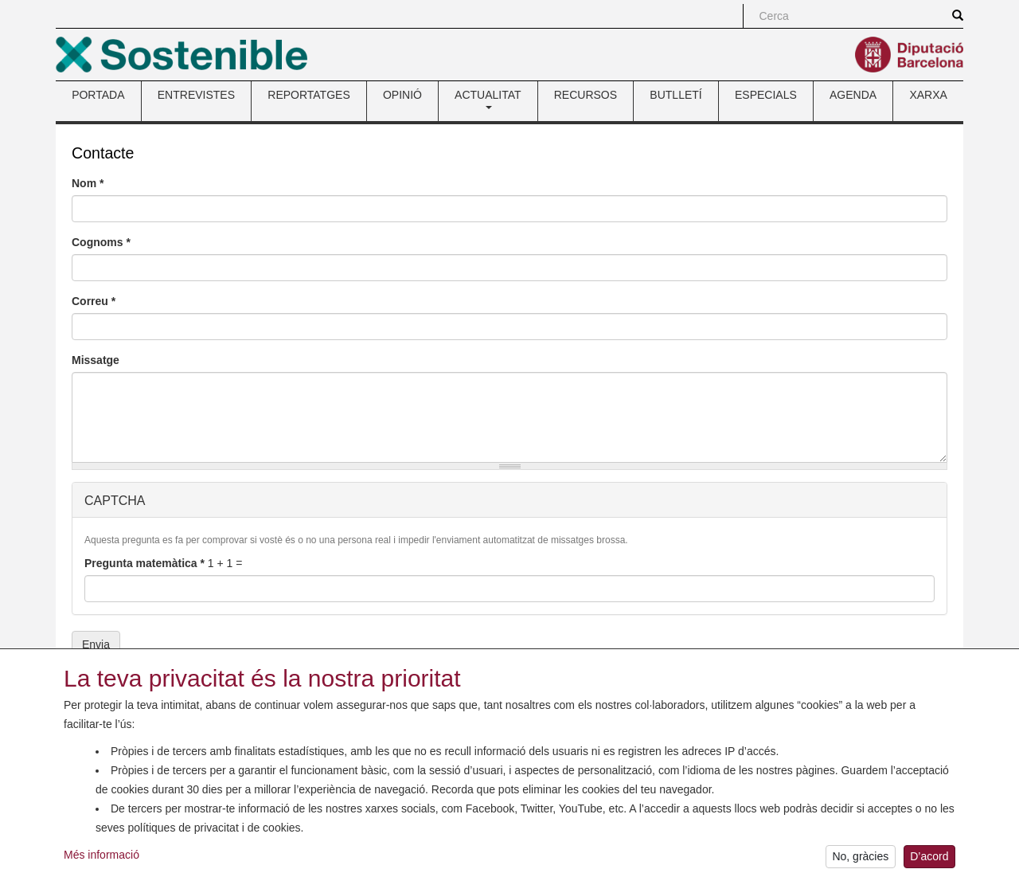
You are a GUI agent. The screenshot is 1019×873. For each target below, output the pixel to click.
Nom (87, 183)
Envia (96, 644)
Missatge (95, 360)
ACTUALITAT (488, 98)
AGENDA (853, 94)
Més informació (101, 863)
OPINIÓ (402, 94)
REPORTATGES (308, 94)
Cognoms (101, 242)
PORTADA (98, 94)
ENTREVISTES (196, 94)
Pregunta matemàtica (144, 563)
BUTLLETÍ (675, 94)
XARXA (928, 94)
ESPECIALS (766, 94)
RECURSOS (585, 94)
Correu (93, 301)
